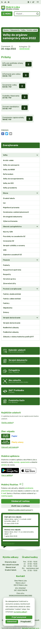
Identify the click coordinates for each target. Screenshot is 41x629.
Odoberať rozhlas (20, 491)
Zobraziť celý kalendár (10, 438)
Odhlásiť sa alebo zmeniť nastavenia (20, 500)
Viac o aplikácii (7, 466)
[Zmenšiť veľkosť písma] (30, 2)
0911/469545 (20, 589)
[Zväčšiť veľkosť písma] (33, 2)
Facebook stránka (20, 593)
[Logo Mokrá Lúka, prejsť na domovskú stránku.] (20, 8)
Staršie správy (8, 534)
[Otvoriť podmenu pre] (37, 145)
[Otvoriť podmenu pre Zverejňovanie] (37, 140)
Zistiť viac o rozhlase (20, 496)
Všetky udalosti (7, 413)
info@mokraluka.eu (20, 591)
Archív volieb (24, 39)
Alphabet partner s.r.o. (30, 618)
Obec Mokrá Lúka (26, 621)
